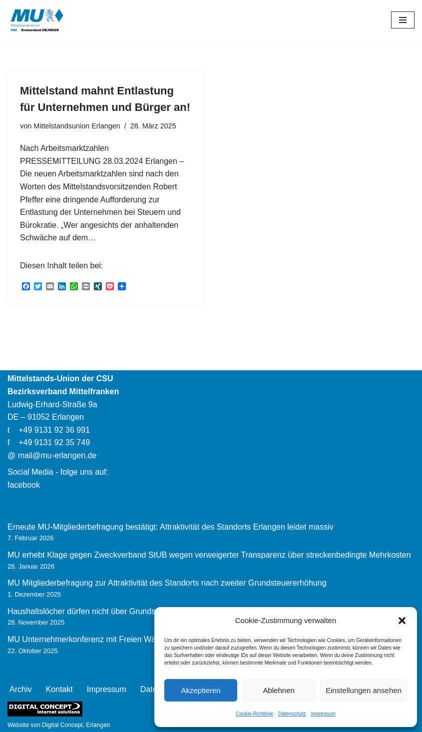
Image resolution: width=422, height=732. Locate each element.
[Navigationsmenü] (403, 19)
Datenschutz (292, 714)
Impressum (323, 714)
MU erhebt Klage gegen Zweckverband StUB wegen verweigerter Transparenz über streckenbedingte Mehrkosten (209, 555)
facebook (23, 485)
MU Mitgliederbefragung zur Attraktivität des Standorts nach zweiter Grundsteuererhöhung (167, 583)
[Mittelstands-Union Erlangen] (37, 20)
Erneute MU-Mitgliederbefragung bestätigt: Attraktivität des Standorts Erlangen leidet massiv (170, 527)
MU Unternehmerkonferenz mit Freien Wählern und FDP (107, 639)
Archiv (20, 689)
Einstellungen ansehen (364, 690)
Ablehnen (278, 690)
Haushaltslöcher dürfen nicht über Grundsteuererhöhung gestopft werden (137, 611)
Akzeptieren (200, 690)
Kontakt (58, 689)
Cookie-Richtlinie (254, 714)
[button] (402, 621)
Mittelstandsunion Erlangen (76, 126)
